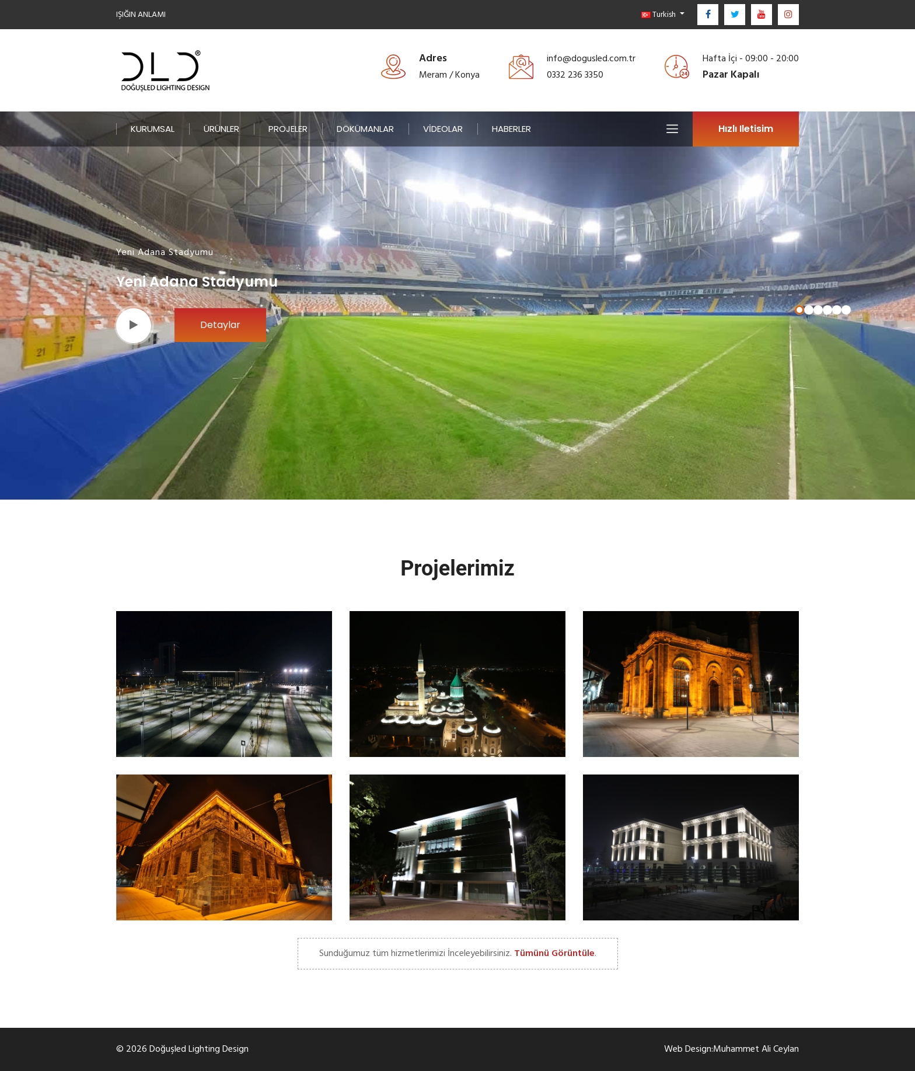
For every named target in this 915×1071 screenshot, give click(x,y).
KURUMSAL (152, 129)
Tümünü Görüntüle (554, 953)
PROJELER (288, 129)
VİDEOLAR (443, 129)
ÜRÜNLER (221, 129)
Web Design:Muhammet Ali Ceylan (731, 1048)
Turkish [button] (659, 14)
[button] (799, 310)
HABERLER (511, 129)
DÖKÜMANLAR (365, 129)
